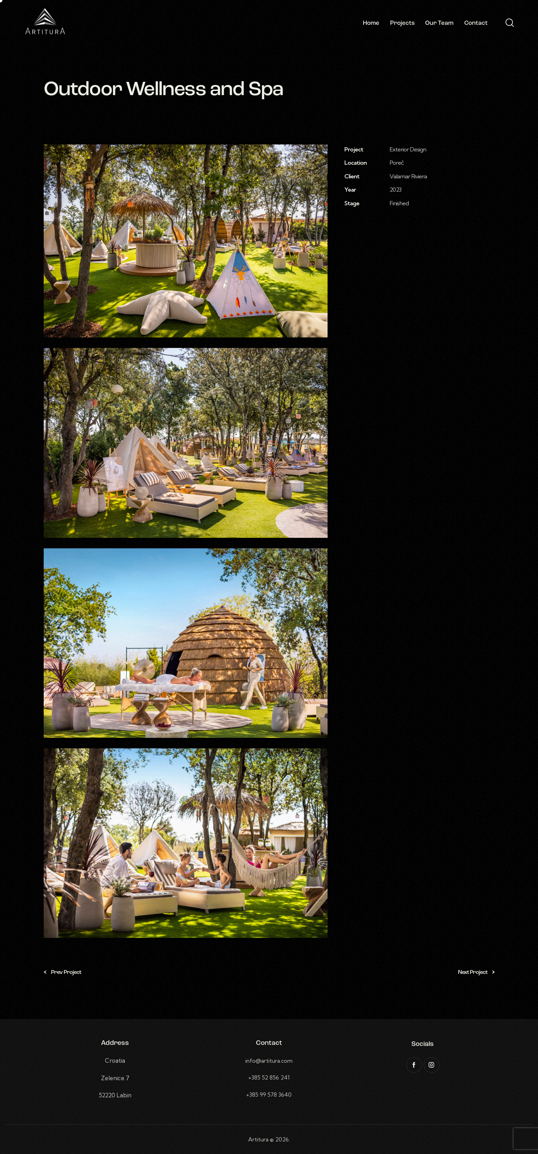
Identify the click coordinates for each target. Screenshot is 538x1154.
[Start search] (509, 23)
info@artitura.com (269, 1060)
